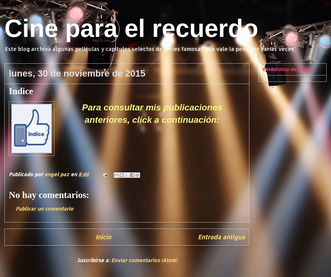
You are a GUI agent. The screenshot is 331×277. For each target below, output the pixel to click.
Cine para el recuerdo (131, 28)
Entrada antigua (221, 237)
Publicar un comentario (44, 208)
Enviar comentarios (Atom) (144, 260)
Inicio (103, 237)
